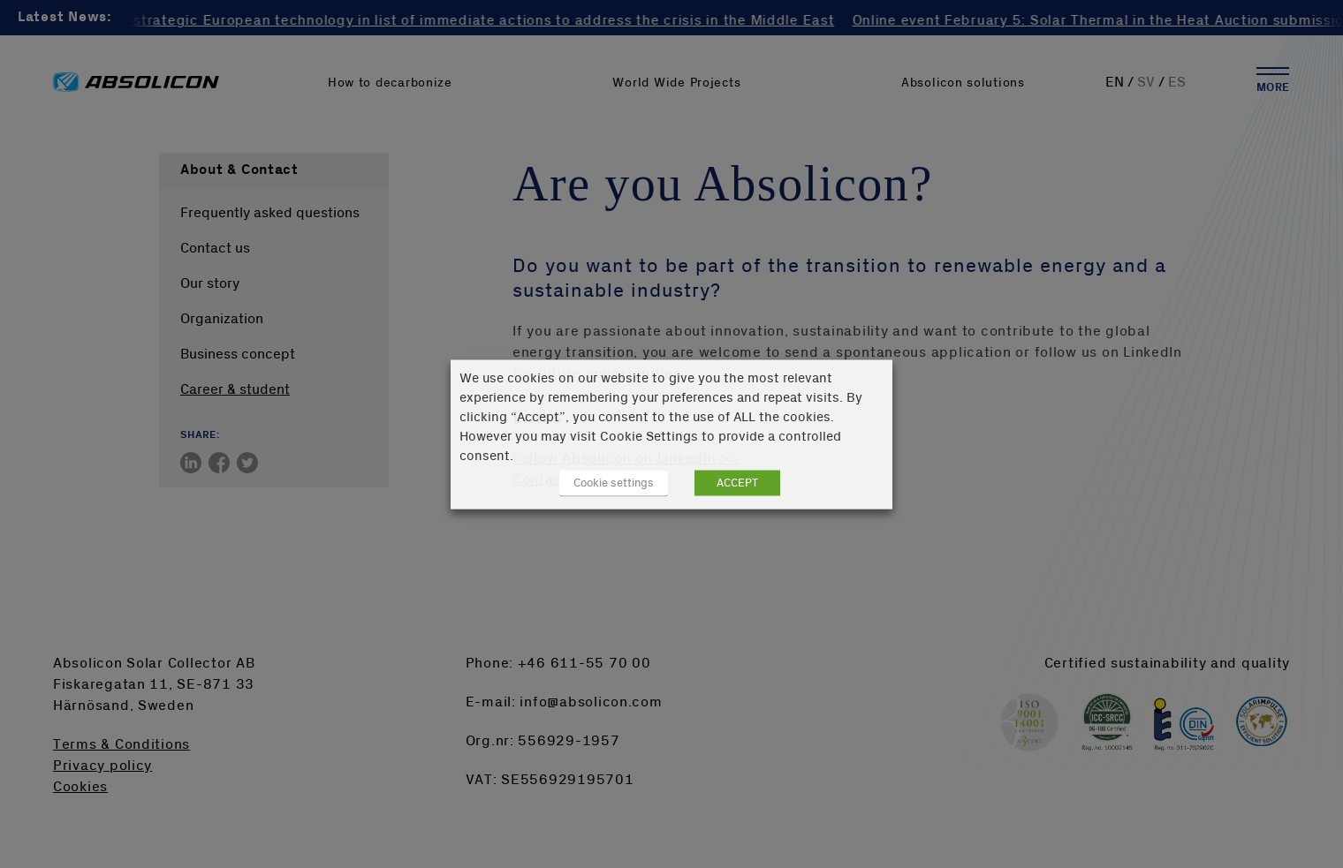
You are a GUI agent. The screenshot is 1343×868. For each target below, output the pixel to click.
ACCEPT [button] (737, 482)
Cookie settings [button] (613, 482)
